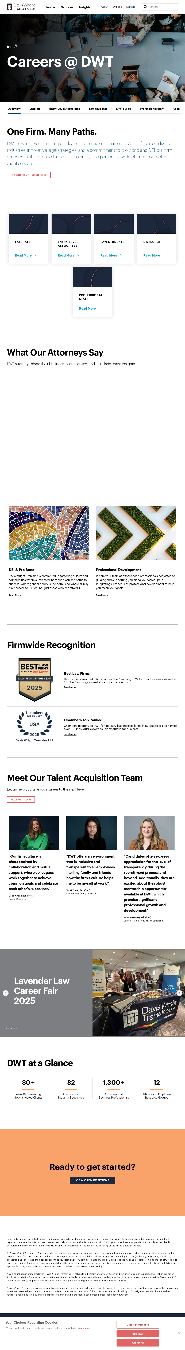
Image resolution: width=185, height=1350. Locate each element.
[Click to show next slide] (179, 993)
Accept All (138, 1342)
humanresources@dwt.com (113, 1295)
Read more (70, 687)
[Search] (145, 7)
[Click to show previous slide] (6, 993)
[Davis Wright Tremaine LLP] (21, 6)
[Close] (179, 1333)
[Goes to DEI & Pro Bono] (15, 596)
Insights (85, 7)
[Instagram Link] (15, 46)
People (50, 7)
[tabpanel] (92, 713)
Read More (24, 255)
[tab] (14, 109)
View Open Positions (95, 1180)
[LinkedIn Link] (8, 46)
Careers (131, 7)
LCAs (25, 1277)
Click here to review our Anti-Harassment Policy (76, 1266)
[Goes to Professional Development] (102, 596)
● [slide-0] (6, 1029)
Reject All (137, 1333)
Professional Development (118, 569)
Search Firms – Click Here (29, 175)
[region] (92, 1333)
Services (67, 7)
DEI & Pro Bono (21, 569)
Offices (117, 7)
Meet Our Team (21, 799)
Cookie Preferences (138, 1324)
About (105, 7)
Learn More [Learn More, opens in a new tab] (84, 1328)
